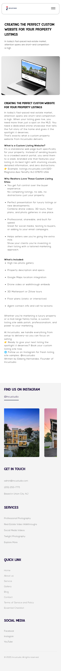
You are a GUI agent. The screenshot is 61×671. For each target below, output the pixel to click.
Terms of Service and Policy (19, 602)
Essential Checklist (14, 608)
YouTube (8, 641)
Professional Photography (17, 518)
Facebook (9, 631)
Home (7, 570)
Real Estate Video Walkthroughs (20, 524)
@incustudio (27, 355)
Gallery (8, 586)
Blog (6, 591)
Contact (8, 597)
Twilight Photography (14, 536)
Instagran (9, 636)
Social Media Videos (14, 530)
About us (9, 575)
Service (8, 581)
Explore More (11, 542)
